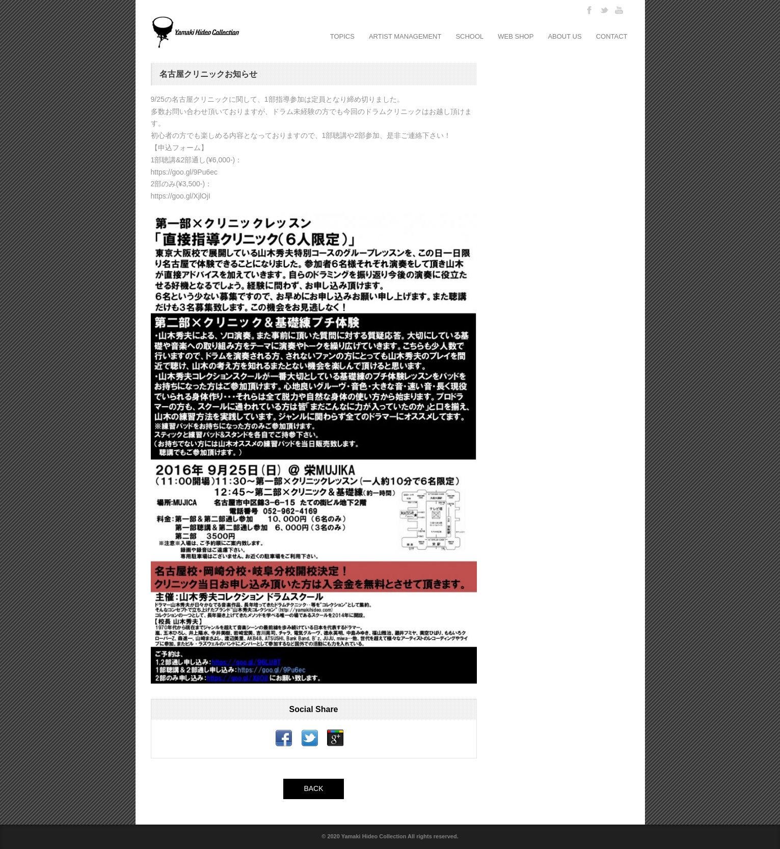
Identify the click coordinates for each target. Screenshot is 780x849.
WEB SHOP (515, 36)
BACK (313, 788)
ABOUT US (564, 36)
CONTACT (612, 36)
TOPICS (342, 36)
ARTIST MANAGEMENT (405, 36)
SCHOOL (469, 36)
